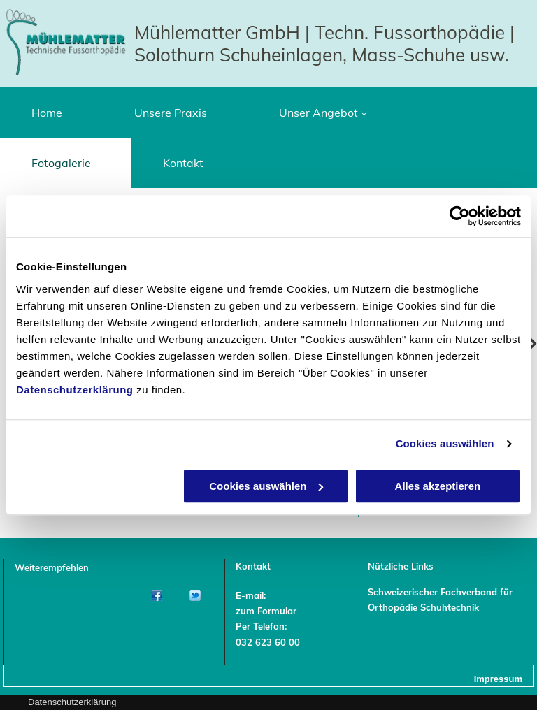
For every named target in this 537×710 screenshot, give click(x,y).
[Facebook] (157, 595)
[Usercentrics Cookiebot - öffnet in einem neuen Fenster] (460, 215)
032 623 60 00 (268, 642)
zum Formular (266, 610)
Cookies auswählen (445, 443)
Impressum (498, 679)
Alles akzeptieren (438, 486)
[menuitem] (51, 112)
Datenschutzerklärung (75, 390)
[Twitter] (194, 595)
